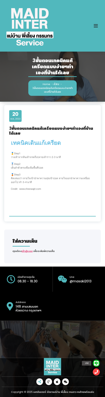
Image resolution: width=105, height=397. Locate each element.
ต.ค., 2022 (15, 115)
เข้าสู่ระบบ (27, 251)
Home (46, 84)
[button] (96, 371)
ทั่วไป (56, 84)
